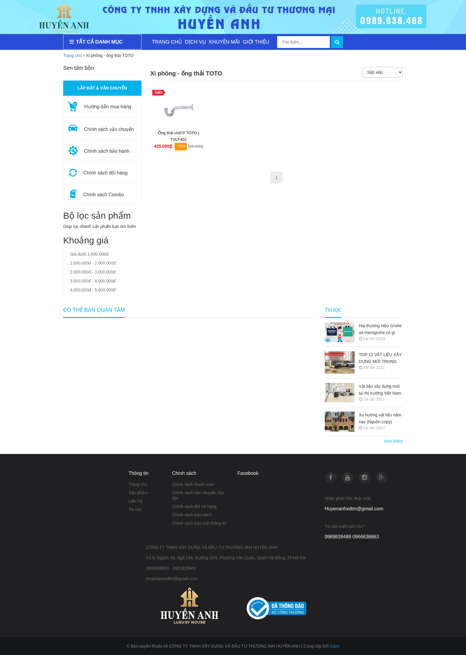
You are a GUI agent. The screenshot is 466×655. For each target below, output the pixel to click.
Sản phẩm (137, 492)
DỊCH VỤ (195, 42)
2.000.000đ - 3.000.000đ (92, 272)
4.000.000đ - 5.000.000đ (92, 290)
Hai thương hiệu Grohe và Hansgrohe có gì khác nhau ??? (380, 329)
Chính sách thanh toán (193, 484)
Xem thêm (393, 441)
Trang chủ (137, 484)
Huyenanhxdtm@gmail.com (354, 508)
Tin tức (134, 509)
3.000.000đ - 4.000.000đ (92, 281)
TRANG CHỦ (167, 42)
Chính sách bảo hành (192, 514)
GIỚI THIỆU (256, 42)
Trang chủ (72, 55)
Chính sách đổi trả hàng (194, 506)
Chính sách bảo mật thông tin (199, 523)
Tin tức (333, 310)
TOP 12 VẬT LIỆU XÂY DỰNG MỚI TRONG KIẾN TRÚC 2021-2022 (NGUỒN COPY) (380, 358)
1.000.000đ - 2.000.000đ (92, 263)
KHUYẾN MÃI (224, 42)
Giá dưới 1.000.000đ (88, 254)
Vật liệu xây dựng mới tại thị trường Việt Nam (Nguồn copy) (380, 390)
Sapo (335, 646)
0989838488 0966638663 (352, 536)
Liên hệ (135, 501)
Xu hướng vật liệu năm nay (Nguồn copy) (380, 418)
